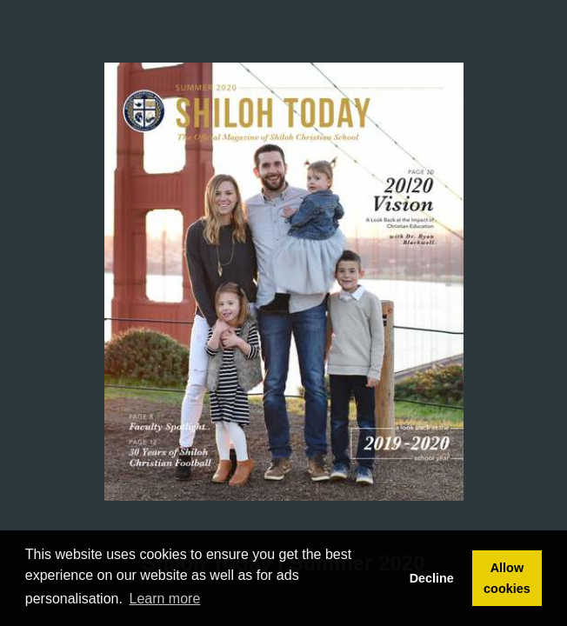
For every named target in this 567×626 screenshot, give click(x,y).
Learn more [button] (165, 598)
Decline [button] (432, 578)
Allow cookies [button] (507, 578)
